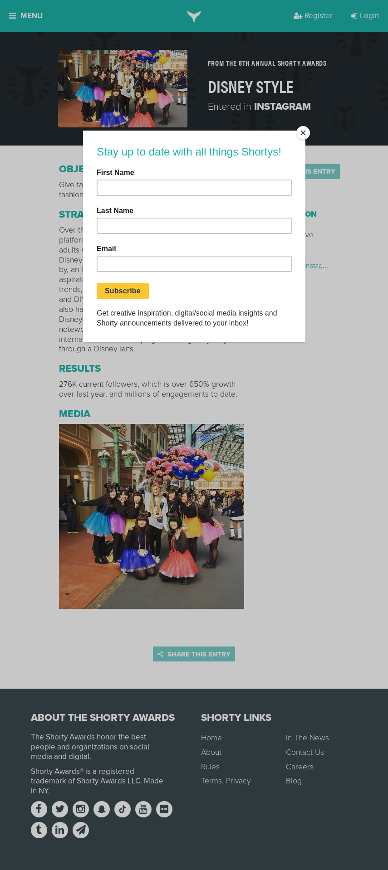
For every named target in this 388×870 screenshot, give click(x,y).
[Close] (303, 133)
